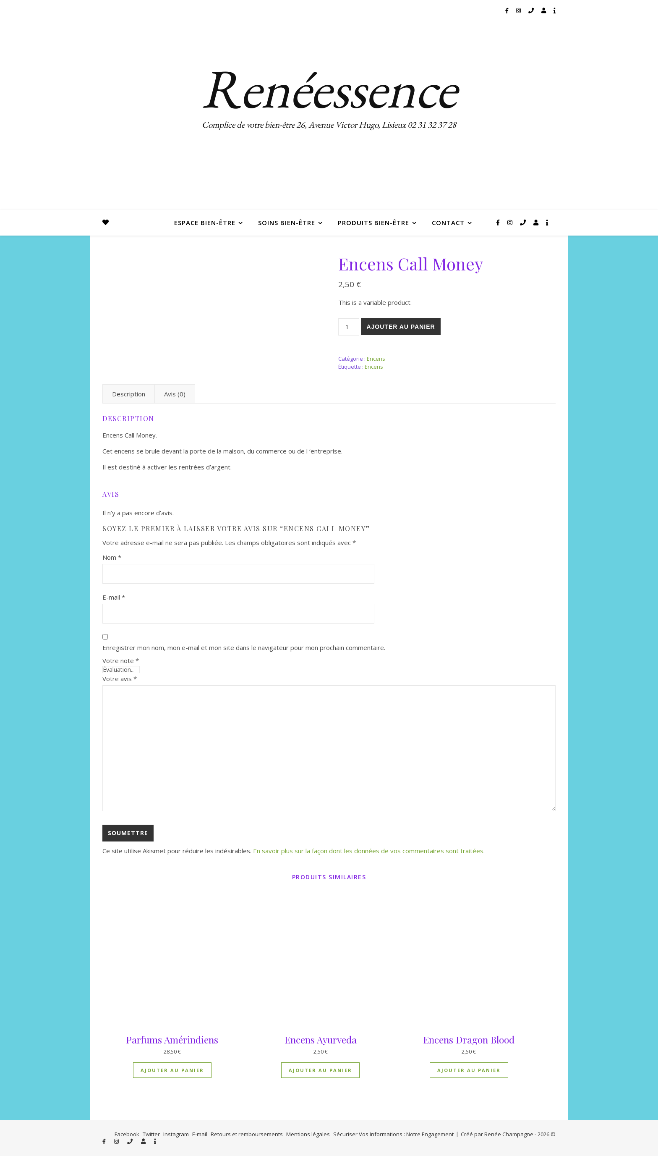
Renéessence (329, 88)
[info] (555, 10)
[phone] (531, 10)
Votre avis (119, 678)
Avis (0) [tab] (174, 394)
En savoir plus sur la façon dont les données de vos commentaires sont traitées (368, 851)
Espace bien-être (204, 222)
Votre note (120, 660)
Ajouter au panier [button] (172, 1070)
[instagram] (519, 10)
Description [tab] (128, 394)
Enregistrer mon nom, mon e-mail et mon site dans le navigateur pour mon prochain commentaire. (243, 647)
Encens (376, 358)
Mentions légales (308, 1134)
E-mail (113, 597)
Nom (111, 557)
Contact (448, 222)
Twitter (151, 1134)
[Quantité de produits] (349, 327)
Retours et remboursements (247, 1134)
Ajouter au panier (400, 326)
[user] (544, 10)
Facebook (127, 1134)
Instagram (176, 1134)
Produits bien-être (373, 222)
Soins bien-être (286, 222)
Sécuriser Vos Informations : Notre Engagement (393, 1134)
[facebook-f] (507, 10)
